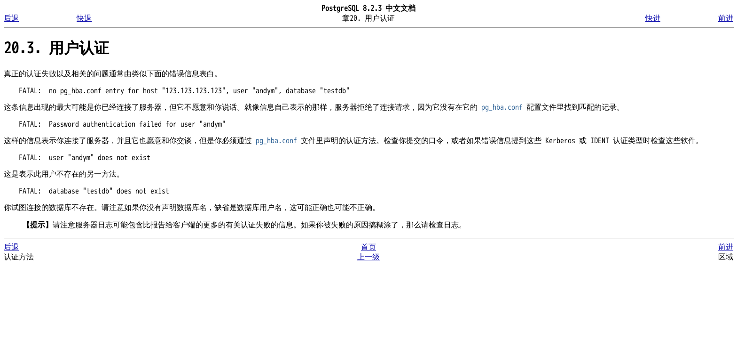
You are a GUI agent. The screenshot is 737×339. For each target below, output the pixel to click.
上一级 (368, 257)
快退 (84, 18)
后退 (11, 18)
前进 (725, 18)
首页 (368, 247)
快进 (652, 18)
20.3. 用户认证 (56, 48)
